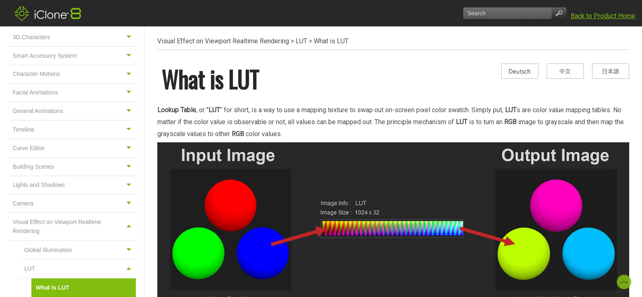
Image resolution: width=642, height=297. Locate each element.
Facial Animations (74, 93)
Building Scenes (74, 167)
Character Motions (74, 74)
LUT (80, 268)
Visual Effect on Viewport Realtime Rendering (74, 226)
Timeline (74, 129)
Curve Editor (74, 148)
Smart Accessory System (74, 56)
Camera (74, 203)
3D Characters (74, 37)
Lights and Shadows (74, 185)
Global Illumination (80, 250)
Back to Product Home (603, 16)
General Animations (74, 111)
